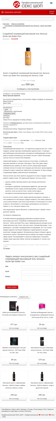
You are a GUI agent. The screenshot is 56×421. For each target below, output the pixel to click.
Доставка (6, 117)
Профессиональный (28, 4)
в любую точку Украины (17, 132)
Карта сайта (16, 409)
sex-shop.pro (20, 218)
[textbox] (28, 19)
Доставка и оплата (18, 411)
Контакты (28, 411)
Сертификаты (6, 409)
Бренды (23, 409)
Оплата (5, 127)
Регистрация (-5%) (40, 409)
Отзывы (30, 409)
